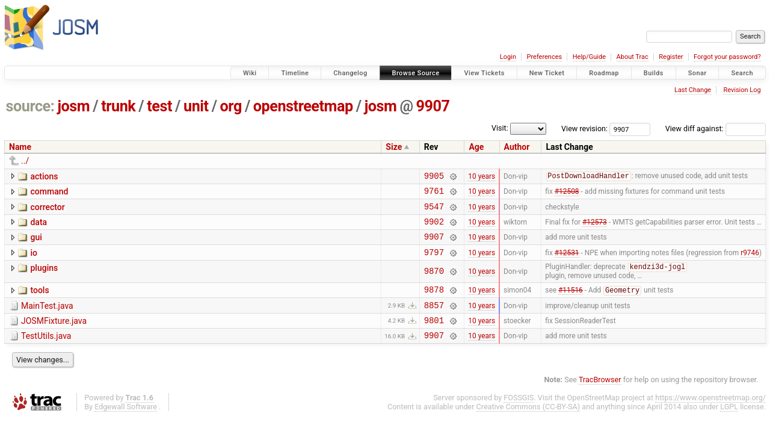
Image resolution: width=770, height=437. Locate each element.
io (33, 262)
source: (30, 106)
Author (517, 147)
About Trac (632, 57)
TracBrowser (600, 398)
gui (36, 244)
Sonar (697, 73)
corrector (47, 210)
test (159, 106)
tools (39, 301)
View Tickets (484, 73)
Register (671, 57)
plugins (44, 279)
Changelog (350, 73)
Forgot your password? (727, 57)
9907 (433, 106)
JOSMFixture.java (54, 336)
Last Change (692, 90)
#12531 (567, 262)
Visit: (499, 127)
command (49, 193)
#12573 (594, 228)
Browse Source (416, 73)
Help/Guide (589, 57)
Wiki (250, 73)
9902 (434, 228)
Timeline (295, 73)
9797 (434, 262)
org (231, 106)
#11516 (570, 303)
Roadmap (604, 73)
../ (25, 161)
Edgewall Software (125, 425)
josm (73, 106)
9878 (434, 302)
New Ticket (547, 73)
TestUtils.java (46, 353)
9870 (434, 282)
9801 (434, 336)
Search (742, 73)
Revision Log (741, 90)
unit (196, 106)
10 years (481, 177)
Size (394, 147)
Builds (654, 73)
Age (476, 147)
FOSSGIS (519, 416)
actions (44, 176)
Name (20, 147)
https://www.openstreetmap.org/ (710, 416)
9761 (434, 194)
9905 (434, 177)
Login (508, 57)
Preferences (544, 57)
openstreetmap (303, 106)
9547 (434, 211)
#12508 (567, 194)
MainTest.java (47, 319)
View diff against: (715, 128)
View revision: (584, 128)
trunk (118, 106)
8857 (434, 320)
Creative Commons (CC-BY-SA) (528, 425)
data (38, 227)
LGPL (729, 425)
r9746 (750, 262)
